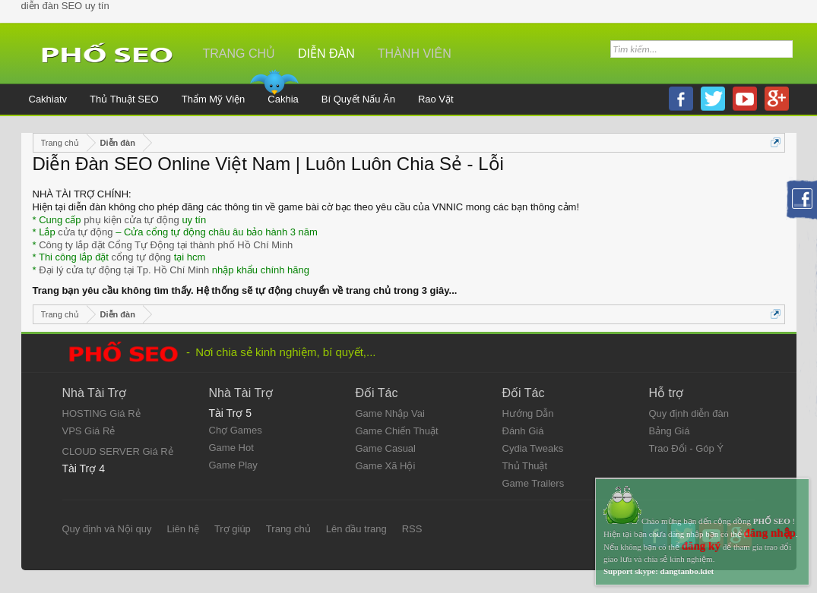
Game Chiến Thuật (397, 431)
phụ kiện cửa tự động (131, 220)
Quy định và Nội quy (107, 529)
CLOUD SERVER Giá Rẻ (117, 451)
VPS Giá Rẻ (89, 431)
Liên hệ (182, 529)
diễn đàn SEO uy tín (65, 5)
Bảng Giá (669, 431)
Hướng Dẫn (528, 413)
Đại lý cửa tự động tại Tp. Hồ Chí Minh (124, 270)
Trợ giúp (232, 529)
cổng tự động (142, 257)
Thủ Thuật (525, 466)
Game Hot (231, 447)
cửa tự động (85, 232)
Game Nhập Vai (390, 413)
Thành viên (414, 53)
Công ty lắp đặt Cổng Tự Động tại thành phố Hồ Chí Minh (166, 245)
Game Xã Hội (386, 466)
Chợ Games (235, 430)
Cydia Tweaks (533, 448)
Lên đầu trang (356, 529)
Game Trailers (533, 483)
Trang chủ (239, 53)
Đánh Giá (523, 431)
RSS (412, 529)
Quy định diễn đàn (689, 413)
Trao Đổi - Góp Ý (686, 448)
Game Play (233, 465)
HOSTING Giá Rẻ (101, 413)
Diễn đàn (326, 53)
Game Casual (386, 448)
